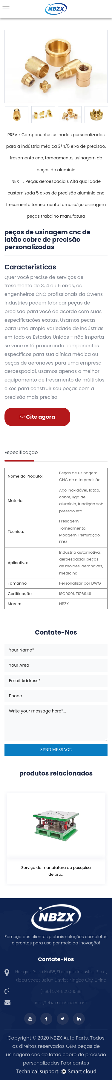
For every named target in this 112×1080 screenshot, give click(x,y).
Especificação (21, 452)
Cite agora (37, 416)
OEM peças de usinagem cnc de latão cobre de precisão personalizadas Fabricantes (56, 1054)
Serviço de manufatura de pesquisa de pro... (56, 871)
